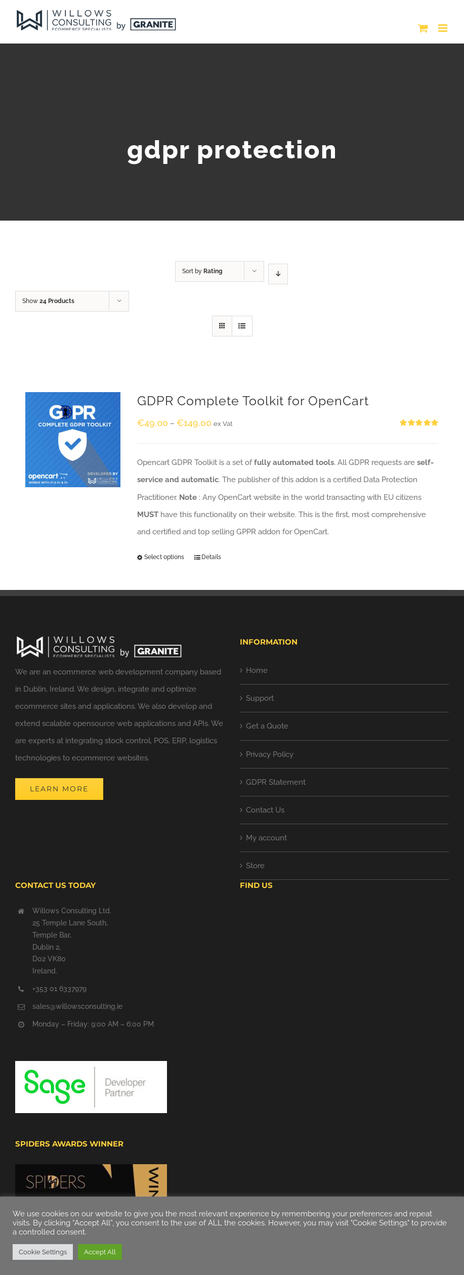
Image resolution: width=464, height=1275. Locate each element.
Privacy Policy (269, 754)
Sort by (202, 271)
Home (257, 670)
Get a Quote (267, 726)
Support (260, 698)
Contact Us (265, 810)
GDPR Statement (276, 782)
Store (255, 865)
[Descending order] (278, 274)
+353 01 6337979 (59, 989)
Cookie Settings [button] (43, 1252)
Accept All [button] (100, 1252)
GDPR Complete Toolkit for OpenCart (253, 401)
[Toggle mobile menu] (443, 28)
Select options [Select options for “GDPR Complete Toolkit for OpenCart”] (164, 557)
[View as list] (242, 326)
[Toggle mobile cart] (423, 28)
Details (211, 557)
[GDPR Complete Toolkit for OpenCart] (72, 439)
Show (48, 301)
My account (266, 837)
